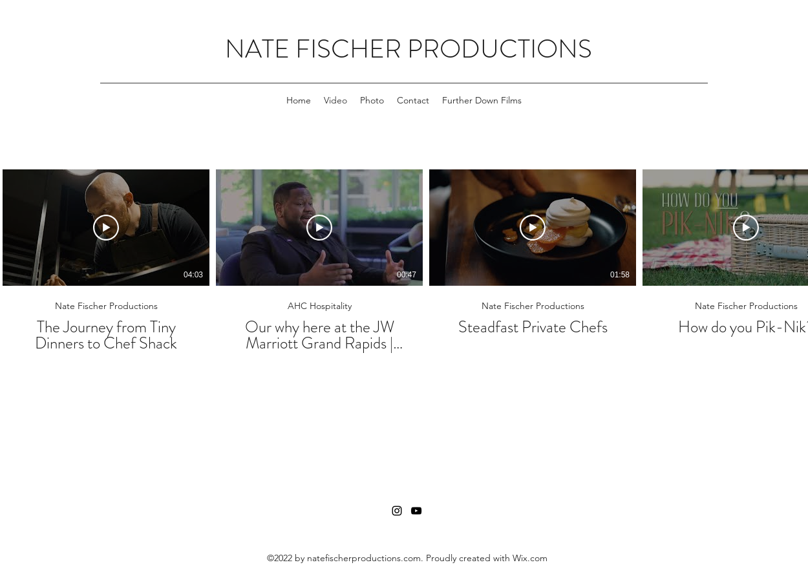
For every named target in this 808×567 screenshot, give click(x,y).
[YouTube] (416, 510)
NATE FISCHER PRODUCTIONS (408, 48)
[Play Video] (106, 228)
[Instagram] (396, 510)
